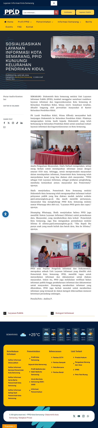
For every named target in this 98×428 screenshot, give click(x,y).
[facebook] (4, 123)
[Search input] (38, 12)
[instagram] (13, 123)
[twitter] (9, 123)
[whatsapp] (88, 416)
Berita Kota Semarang (23, 77)
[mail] (4, 127)
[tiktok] (17, 123)
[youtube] (79, 416)
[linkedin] (21, 123)
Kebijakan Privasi (25, 418)
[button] (25, 313)
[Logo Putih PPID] (12, 9)
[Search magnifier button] (56, 12)
